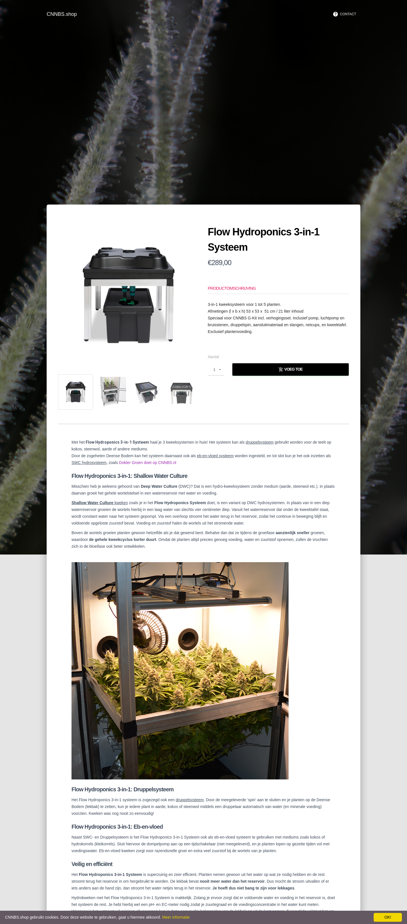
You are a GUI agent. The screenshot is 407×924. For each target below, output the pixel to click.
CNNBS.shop (62, 14)
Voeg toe (290, 369)
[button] (216, 370)
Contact (344, 14)
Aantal (213, 357)
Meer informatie (176, 917)
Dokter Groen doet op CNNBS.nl (147, 462)
